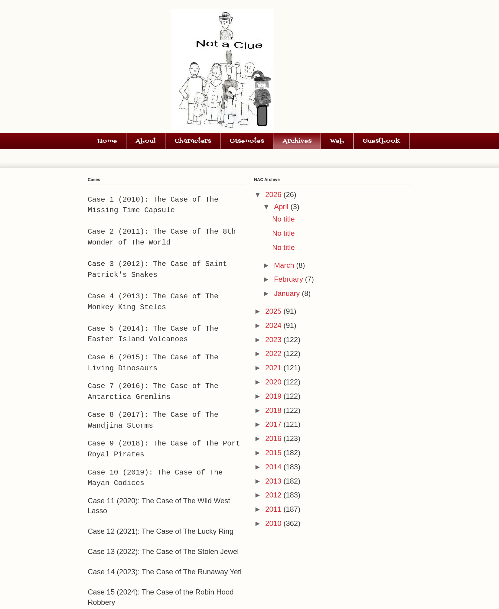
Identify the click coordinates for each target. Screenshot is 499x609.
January (288, 293)
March (285, 265)
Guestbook (381, 141)
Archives (296, 141)
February (289, 279)
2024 (274, 325)
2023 (274, 339)
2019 (274, 396)
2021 (274, 368)
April (282, 206)
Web (337, 141)
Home (107, 141)
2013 (274, 481)
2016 (274, 438)
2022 (274, 353)
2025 (274, 311)
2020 (274, 382)
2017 (274, 424)
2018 (274, 410)
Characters (192, 141)
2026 (274, 194)
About (145, 141)
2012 (274, 495)
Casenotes (247, 141)
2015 (274, 453)
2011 (274, 509)
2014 (274, 467)
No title (283, 219)
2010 (274, 523)
